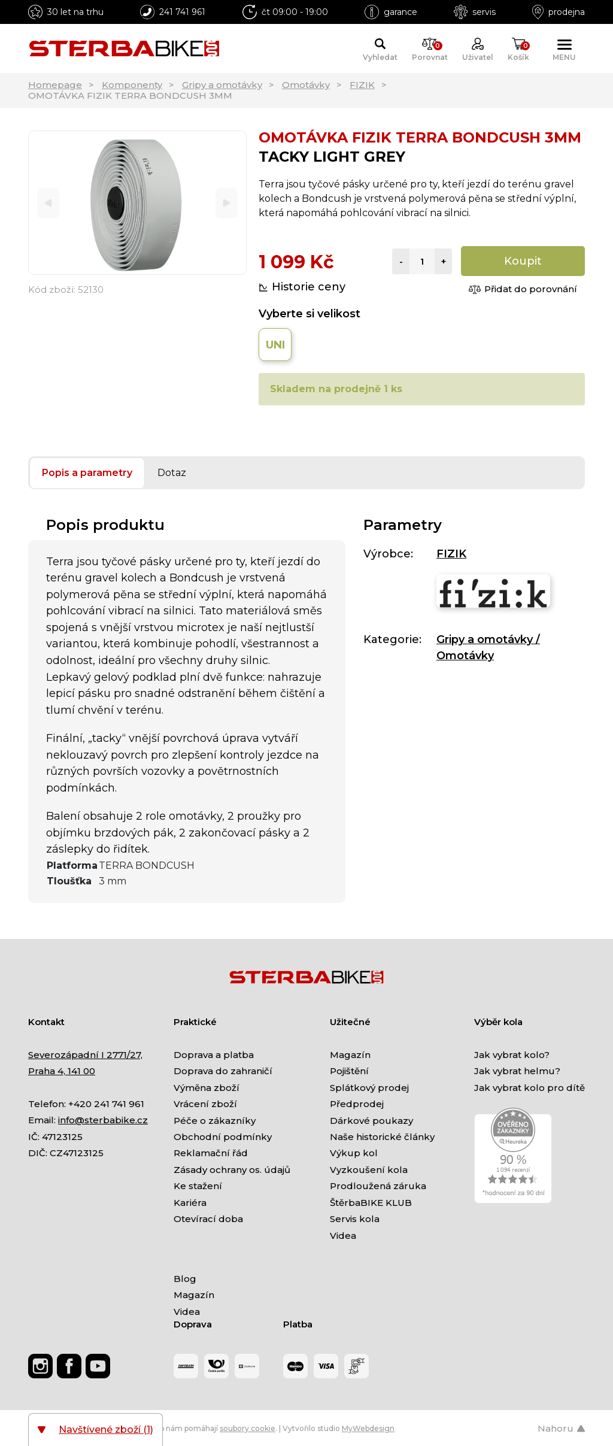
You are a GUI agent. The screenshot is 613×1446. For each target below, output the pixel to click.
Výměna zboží (206, 1087)
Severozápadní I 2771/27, (85, 1054)
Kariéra (190, 1202)
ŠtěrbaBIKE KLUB (371, 1202)
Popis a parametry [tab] (87, 472)
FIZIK (362, 84)
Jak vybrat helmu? (517, 1071)
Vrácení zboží (205, 1103)
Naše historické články (382, 1136)
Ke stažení (198, 1186)
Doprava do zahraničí (223, 1071)
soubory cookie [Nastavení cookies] (247, 1428)
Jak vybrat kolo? (512, 1054)
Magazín (350, 1054)
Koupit (523, 261)
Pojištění (349, 1071)
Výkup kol (354, 1153)
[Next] (227, 202)
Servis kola (355, 1218)
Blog (185, 1278)
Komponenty (132, 84)
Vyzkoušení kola (369, 1169)
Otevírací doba (208, 1218)
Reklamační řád (211, 1153)
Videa (343, 1235)
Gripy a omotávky (222, 84)
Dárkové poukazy (371, 1120)
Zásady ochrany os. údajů (232, 1169)
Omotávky (306, 84)
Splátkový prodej (369, 1087)
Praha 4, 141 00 (61, 1071)
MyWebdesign (368, 1428)
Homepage (55, 84)
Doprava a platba (214, 1054)
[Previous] (48, 202)
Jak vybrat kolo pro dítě (529, 1087)
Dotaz (171, 472)
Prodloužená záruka (378, 1186)
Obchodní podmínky (223, 1136)
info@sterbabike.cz (103, 1120)
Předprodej (357, 1103)
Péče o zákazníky (215, 1120)
